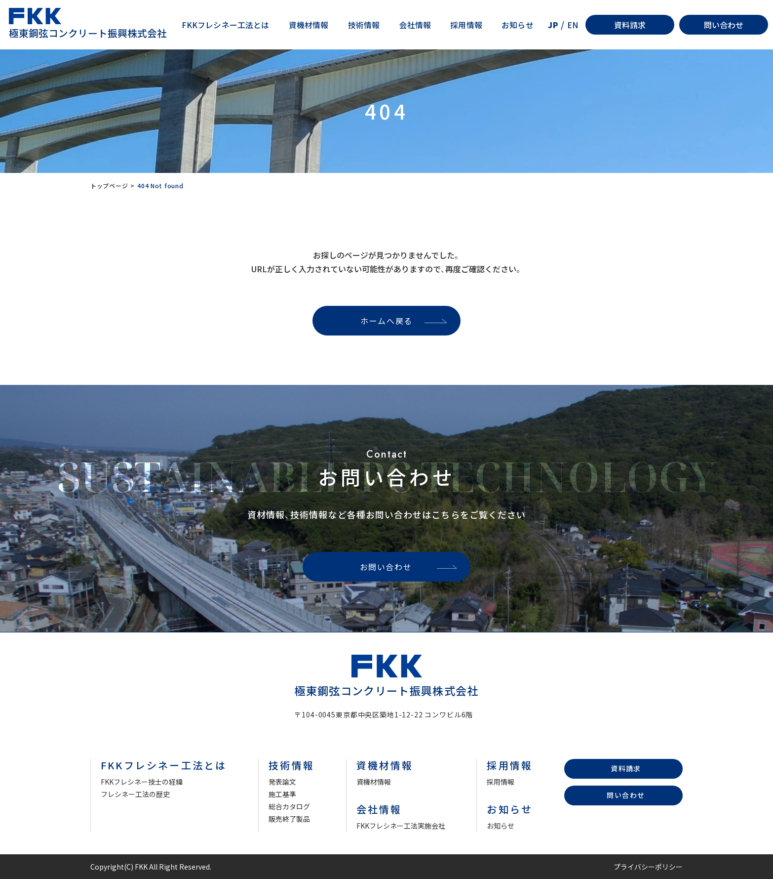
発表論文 (282, 782)
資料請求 (630, 25)
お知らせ (518, 25)
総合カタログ (289, 806)
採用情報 (466, 25)
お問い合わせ (386, 567)
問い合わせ (724, 25)
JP (553, 25)
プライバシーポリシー (648, 866)
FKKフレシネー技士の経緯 (142, 782)
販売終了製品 (289, 819)
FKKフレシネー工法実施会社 (400, 826)
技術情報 (364, 25)
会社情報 (415, 25)
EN (572, 25)
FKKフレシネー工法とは (226, 25)
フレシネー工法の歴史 (135, 794)
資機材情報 (309, 25)
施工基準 (282, 794)
